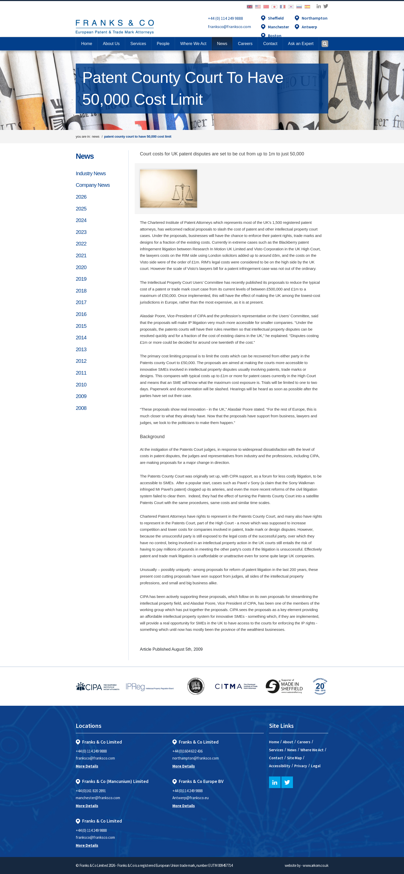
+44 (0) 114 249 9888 (225, 18)
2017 (81, 302)
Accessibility (279, 765)
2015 (81, 326)
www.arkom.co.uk (315, 865)
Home (86, 43)
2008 (81, 408)
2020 (81, 267)
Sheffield (276, 18)
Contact (276, 757)
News (85, 156)
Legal (316, 765)
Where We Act (312, 749)
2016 (81, 314)
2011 (81, 373)
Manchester (278, 26)
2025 (81, 208)
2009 (81, 396)
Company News (93, 185)
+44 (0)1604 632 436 (187, 751)
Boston (274, 35)
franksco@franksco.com (229, 26)
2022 (81, 243)
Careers (303, 741)
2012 (81, 361)
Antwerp (309, 26)
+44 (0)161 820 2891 (91, 790)
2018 (81, 291)
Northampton (314, 18)
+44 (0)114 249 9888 (187, 790)
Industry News (91, 173)
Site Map (294, 757)
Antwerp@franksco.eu (190, 797)
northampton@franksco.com (195, 758)
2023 (81, 232)
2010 (81, 384)
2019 (81, 279)
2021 (81, 255)
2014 (81, 337)
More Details (87, 766)
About (288, 741)
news (95, 136)
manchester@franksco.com (98, 797)
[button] (270, 43)
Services (276, 749)
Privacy (300, 765)
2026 (81, 197)
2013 (81, 349)
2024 (81, 220)
